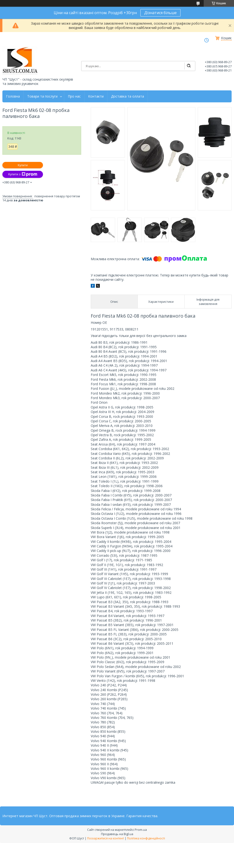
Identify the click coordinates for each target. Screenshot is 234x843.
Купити (23, 165)
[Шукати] (188, 66)
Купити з (22, 174)
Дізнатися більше (160, 12)
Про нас (74, 96)
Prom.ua (141, 829)
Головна (13, 96)
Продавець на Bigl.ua (117, 834)
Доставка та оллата (127, 96)
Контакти (96, 96)
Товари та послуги (42, 96)
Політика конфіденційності (146, 838)
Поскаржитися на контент (105, 838)
